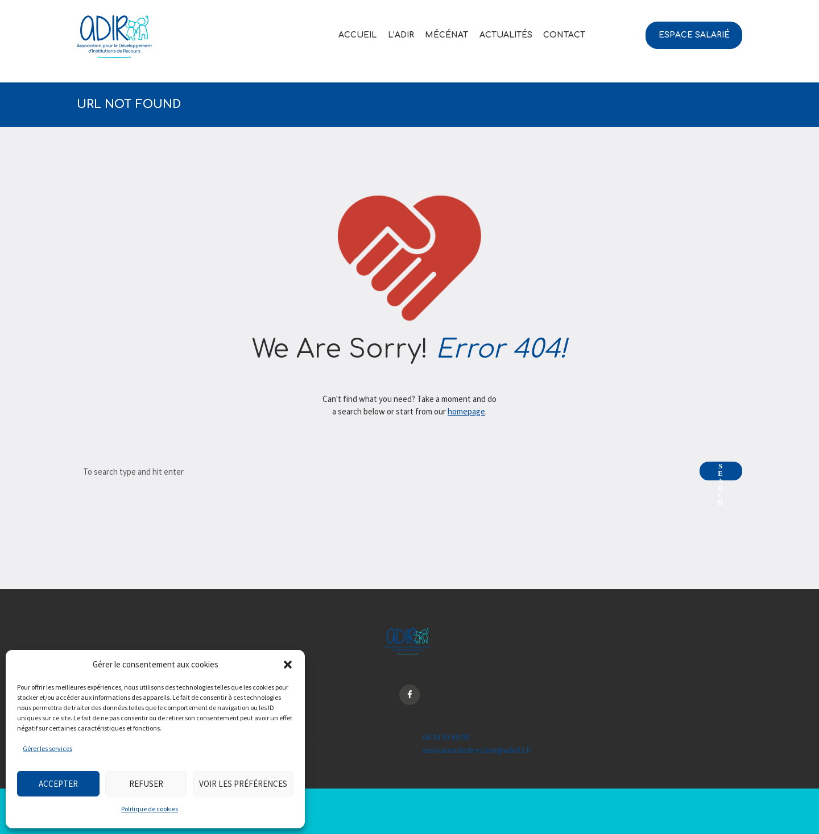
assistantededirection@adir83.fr (478, 750)
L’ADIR (401, 35)
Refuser (146, 783)
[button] (287, 664)
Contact (564, 35)
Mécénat (446, 35)
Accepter (58, 783)
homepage (466, 411)
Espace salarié (694, 35)
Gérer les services (47, 748)
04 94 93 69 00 (446, 737)
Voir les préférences (243, 783)
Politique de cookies (149, 808)
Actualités (505, 35)
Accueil (357, 35)
